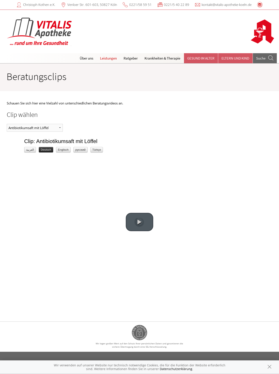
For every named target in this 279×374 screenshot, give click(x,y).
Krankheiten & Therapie (162, 58)
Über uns (86, 58)
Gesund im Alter (200, 58)
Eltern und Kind (235, 58)
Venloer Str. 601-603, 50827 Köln (92, 4)
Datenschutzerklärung (176, 369)
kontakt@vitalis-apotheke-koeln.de (227, 4)
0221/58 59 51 (140, 4)
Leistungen (108, 58)
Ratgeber (131, 58)
